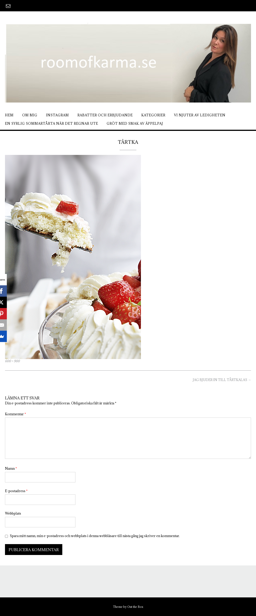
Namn (11, 468)
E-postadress (16, 491)
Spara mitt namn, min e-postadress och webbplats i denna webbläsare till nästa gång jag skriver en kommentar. (95, 536)
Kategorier (153, 115)
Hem (9, 115)
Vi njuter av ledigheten (199, 115)
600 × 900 (12, 361)
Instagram (57, 115)
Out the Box (135, 607)
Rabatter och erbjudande (105, 115)
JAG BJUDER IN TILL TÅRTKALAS (222, 380)
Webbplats (13, 513)
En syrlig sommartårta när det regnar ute (51, 123)
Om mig (29, 115)
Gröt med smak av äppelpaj (135, 123)
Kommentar (15, 414)
